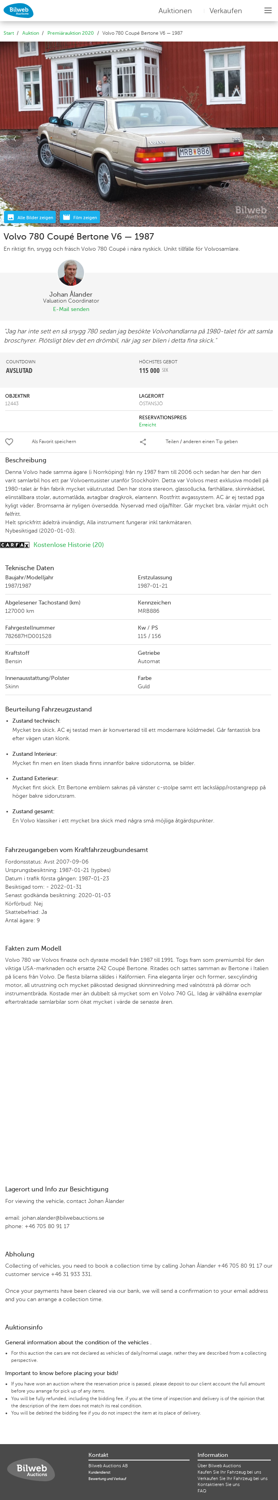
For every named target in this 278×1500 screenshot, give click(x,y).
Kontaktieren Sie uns (219, 1484)
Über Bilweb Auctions (219, 1466)
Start (9, 33)
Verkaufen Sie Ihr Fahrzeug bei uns (233, 1478)
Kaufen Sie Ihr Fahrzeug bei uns (229, 1472)
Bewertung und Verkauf (107, 1479)
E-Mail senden (71, 309)
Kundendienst (99, 1472)
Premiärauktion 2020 (70, 33)
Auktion (30, 33)
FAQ (202, 1491)
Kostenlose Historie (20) (52, 545)
